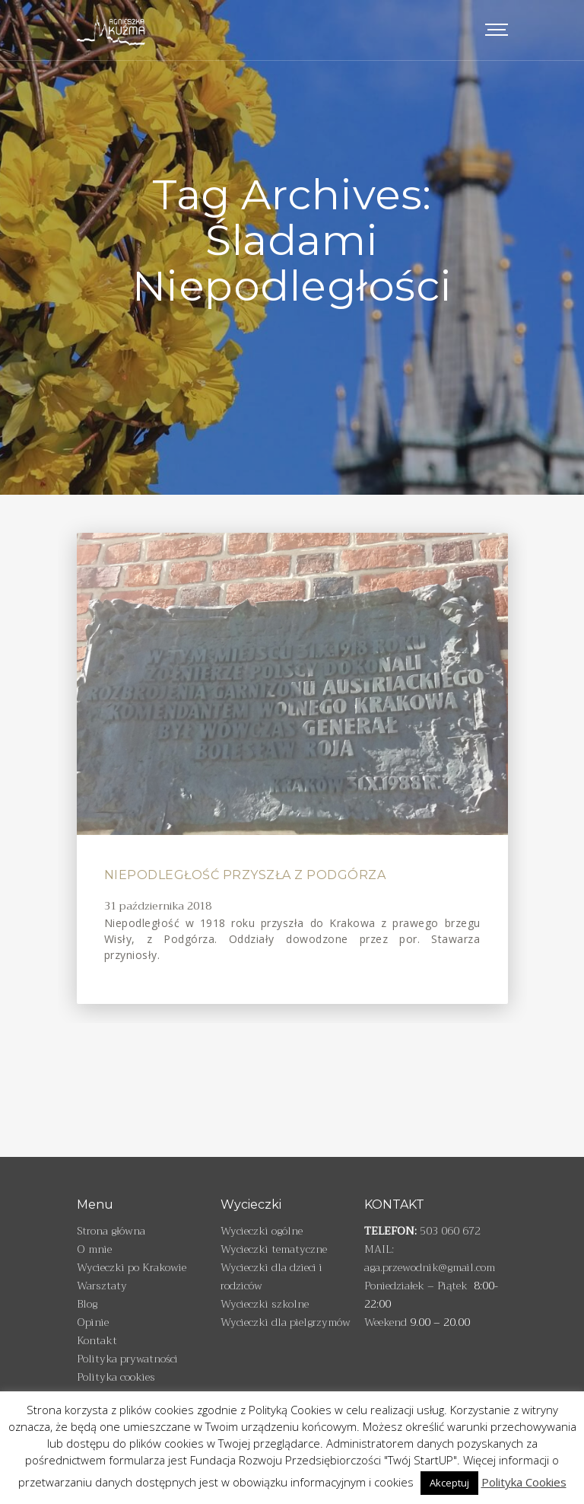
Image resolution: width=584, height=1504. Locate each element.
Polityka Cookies (524, 1482)
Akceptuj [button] (449, 1483)
